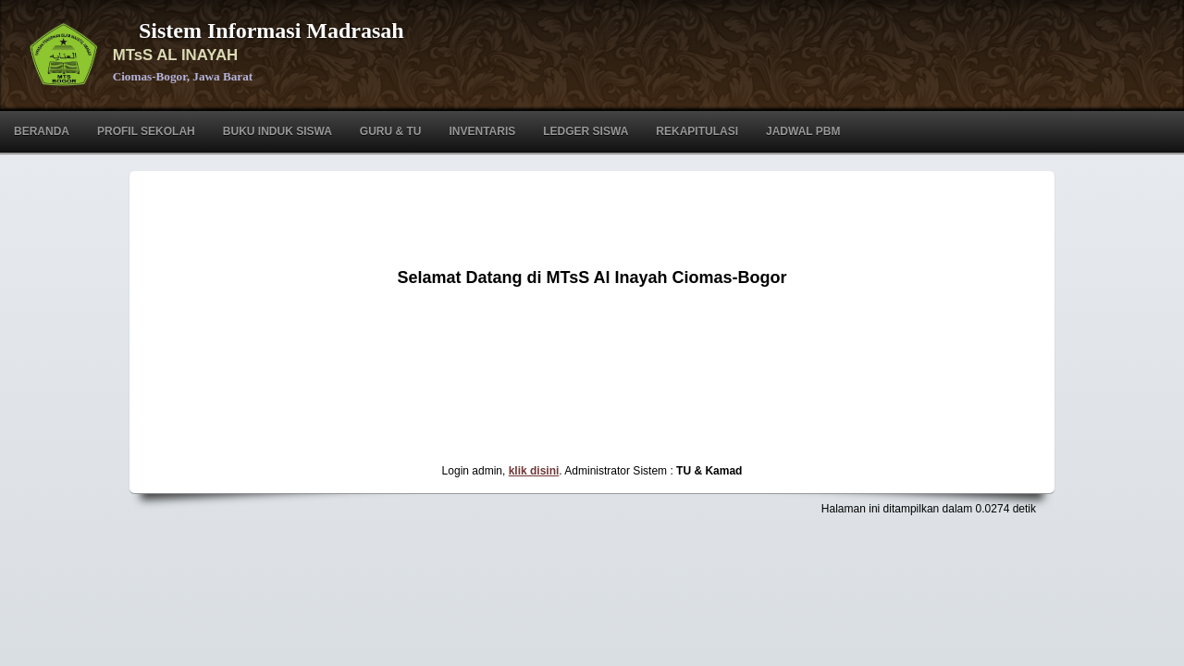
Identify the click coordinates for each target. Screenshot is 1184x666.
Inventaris (482, 131)
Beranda (41, 131)
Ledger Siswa (585, 131)
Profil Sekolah (146, 131)
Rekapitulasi (697, 131)
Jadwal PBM (803, 131)
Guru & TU (391, 131)
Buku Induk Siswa (277, 131)
